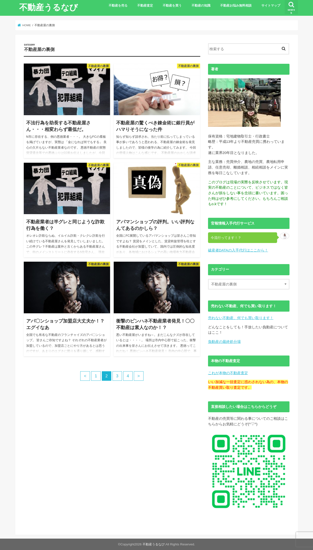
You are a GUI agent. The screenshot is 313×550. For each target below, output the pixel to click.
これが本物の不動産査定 (228, 373)
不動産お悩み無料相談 (236, 5)
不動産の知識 (201, 5)
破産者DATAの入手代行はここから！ (238, 250)
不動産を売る (118, 5)
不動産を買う (172, 5)
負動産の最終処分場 (224, 342)
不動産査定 (145, 5)
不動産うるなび (48, 7)
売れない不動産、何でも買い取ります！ (240, 318)
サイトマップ (270, 5)
